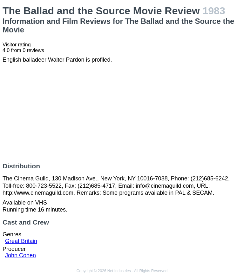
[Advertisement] (122, 112)
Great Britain (21, 241)
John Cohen (20, 255)
